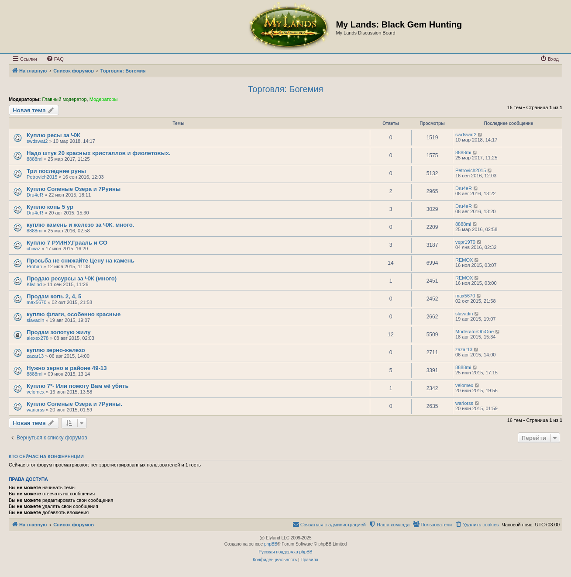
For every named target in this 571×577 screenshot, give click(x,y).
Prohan (34, 266)
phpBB (270, 544)
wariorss (36, 409)
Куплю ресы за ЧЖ (53, 135)
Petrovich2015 (42, 177)
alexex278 (37, 338)
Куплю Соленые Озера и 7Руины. (74, 404)
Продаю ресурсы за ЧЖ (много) (72, 278)
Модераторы (103, 99)
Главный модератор (64, 99)
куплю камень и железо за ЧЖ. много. (80, 224)
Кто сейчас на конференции (46, 456)
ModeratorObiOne (474, 331)
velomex (36, 391)
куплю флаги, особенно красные (73, 314)
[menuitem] (55, 59)
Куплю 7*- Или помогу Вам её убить (78, 386)
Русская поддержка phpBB (285, 551)
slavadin (35, 320)
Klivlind (34, 284)
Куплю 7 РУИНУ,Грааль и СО (67, 242)
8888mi (34, 159)
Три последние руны (56, 171)
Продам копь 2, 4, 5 (54, 296)
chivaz (33, 248)
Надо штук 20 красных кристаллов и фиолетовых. (99, 153)
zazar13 (35, 356)
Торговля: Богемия (285, 89)
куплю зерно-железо (56, 350)
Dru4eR (35, 194)
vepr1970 (465, 242)
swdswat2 (37, 141)
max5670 (36, 302)
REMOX (464, 260)
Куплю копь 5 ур (50, 207)
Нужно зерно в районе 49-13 (67, 368)
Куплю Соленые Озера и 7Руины (73, 189)
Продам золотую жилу (58, 332)
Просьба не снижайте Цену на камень (80, 260)
